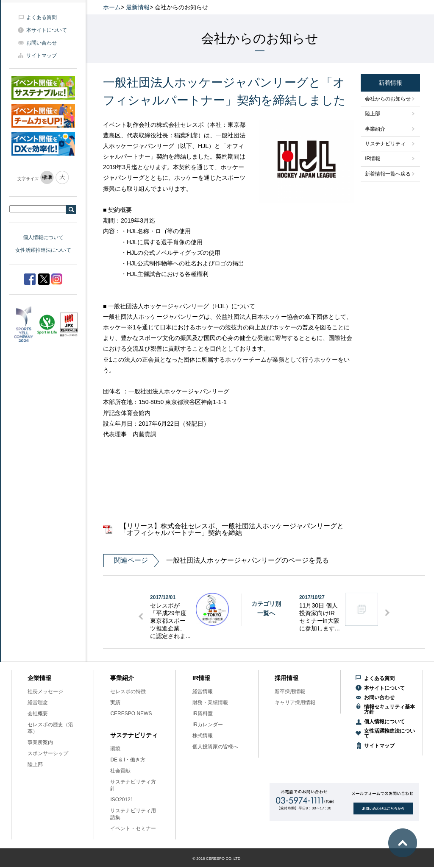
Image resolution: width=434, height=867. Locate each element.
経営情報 (202, 691)
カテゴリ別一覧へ (266, 608)
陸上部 (372, 114)
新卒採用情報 (290, 691)
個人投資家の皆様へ (215, 747)
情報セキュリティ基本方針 (389, 709)
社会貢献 (120, 771)
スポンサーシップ (48, 753)
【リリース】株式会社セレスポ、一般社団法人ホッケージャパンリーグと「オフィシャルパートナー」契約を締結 (232, 529)
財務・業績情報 (210, 702)
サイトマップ (41, 56)
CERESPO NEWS (131, 713)
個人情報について (43, 237)
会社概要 (38, 713)
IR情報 (372, 159)
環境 (115, 749)
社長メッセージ (45, 691)
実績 (115, 702)
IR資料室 (202, 713)
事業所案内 (40, 742)
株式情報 (202, 736)
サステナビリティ (385, 144)
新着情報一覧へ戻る (388, 174)
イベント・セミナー (133, 828)
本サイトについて (46, 30)
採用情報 (286, 678)
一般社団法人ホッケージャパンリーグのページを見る (215, 560)
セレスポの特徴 (128, 691)
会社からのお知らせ (388, 99)
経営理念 (38, 702)
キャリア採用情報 (295, 702)
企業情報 (39, 678)
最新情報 (138, 7)
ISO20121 (121, 800)
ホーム (112, 7)
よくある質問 (41, 17)
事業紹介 (375, 129)
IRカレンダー (207, 725)
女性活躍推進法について (43, 250)
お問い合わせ (41, 43)
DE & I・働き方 (127, 760)
